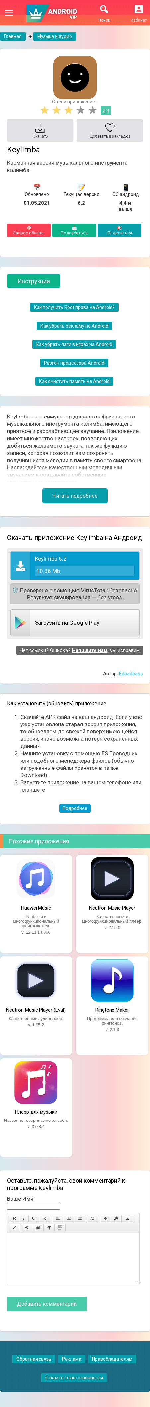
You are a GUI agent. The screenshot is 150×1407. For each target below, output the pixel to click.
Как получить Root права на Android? (74, 307)
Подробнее (75, 808)
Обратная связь (33, 1369)
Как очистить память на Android (74, 381)
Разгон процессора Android (74, 363)
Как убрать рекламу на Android (74, 326)
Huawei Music (36, 908)
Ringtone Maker (112, 1010)
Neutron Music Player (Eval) (36, 1010)
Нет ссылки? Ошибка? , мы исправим (80, 650)
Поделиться (119, 230)
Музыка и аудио (54, 36)
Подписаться (74, 230)
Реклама (71, 1369)
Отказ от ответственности (74, 1387)
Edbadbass (131, 674)
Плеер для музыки (36, 1112)
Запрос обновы (28, 230)
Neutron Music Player (112, 908)
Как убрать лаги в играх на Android (74, 344)
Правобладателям (112, 1369)
